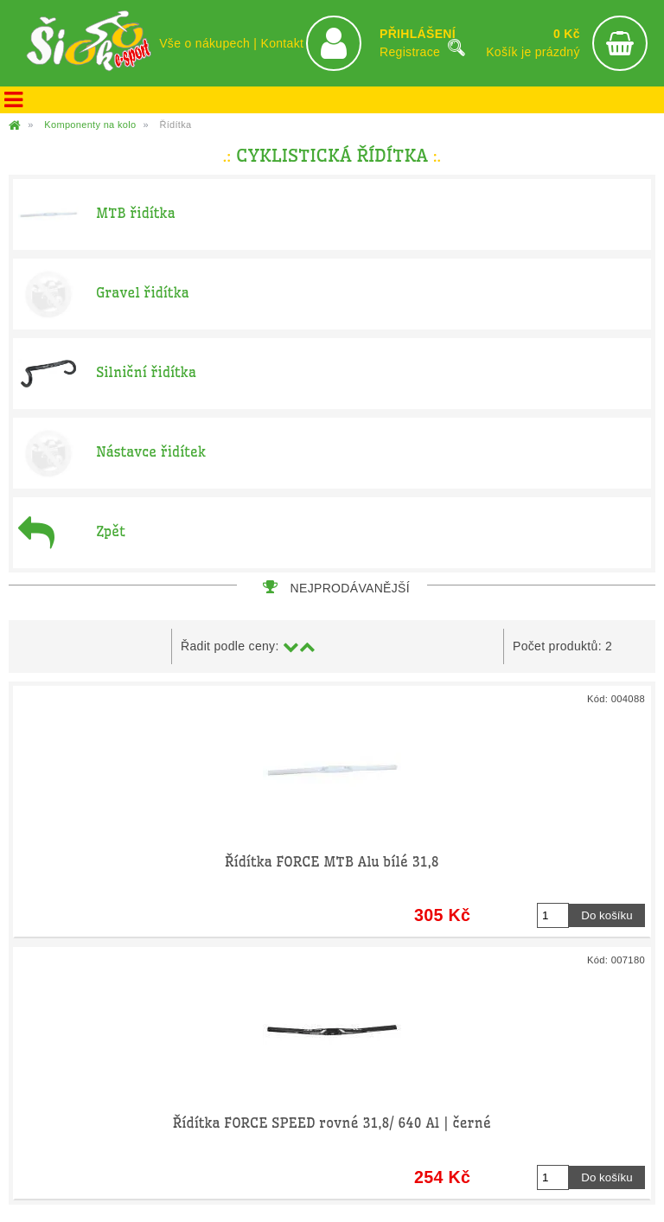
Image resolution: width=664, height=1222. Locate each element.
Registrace (410, 52)
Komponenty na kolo (90, 124)
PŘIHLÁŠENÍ (418, 34)
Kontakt (281, 43)
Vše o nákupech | (209, 43)
